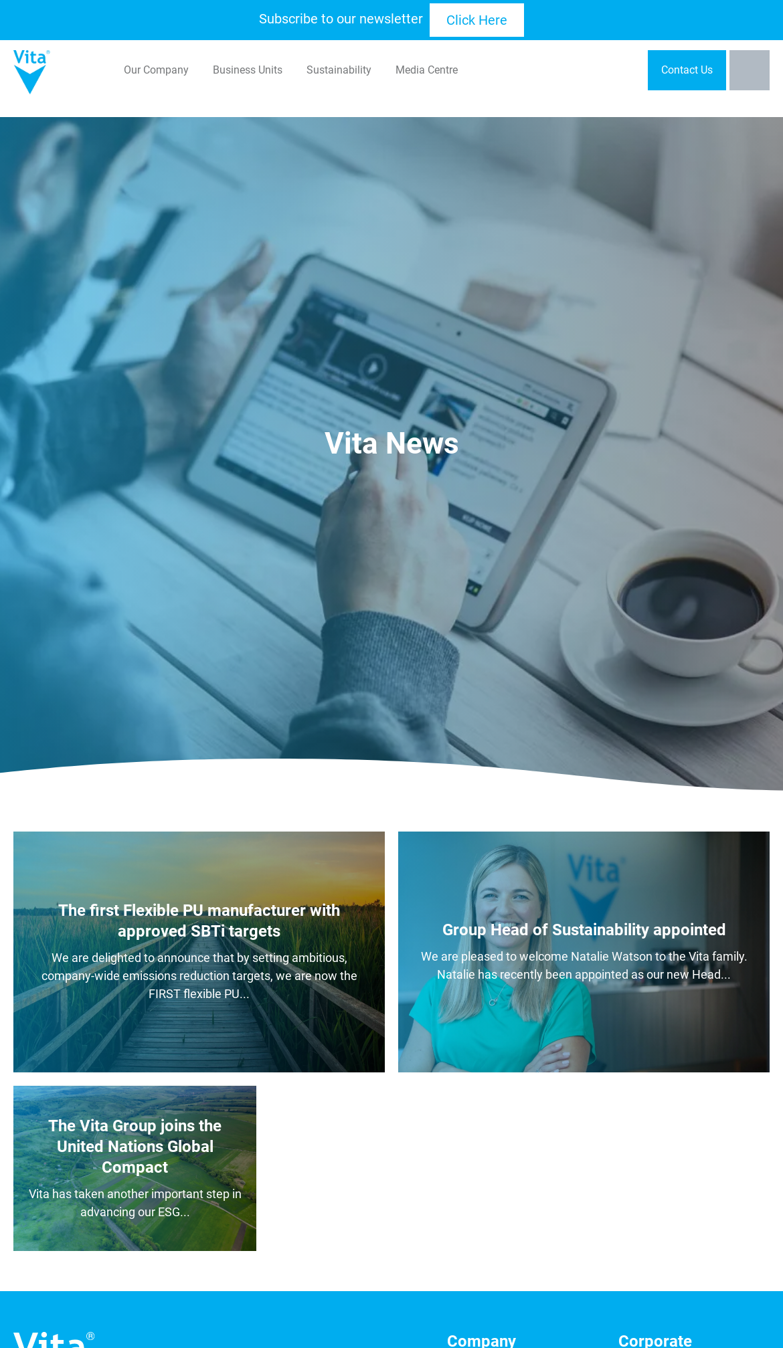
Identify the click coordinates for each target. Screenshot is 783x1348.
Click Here (476, 20)
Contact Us (687, 70)
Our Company (156, 70)
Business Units (247, 70)
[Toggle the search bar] (749, 70)
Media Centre (427, 70)
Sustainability (339, 70)
